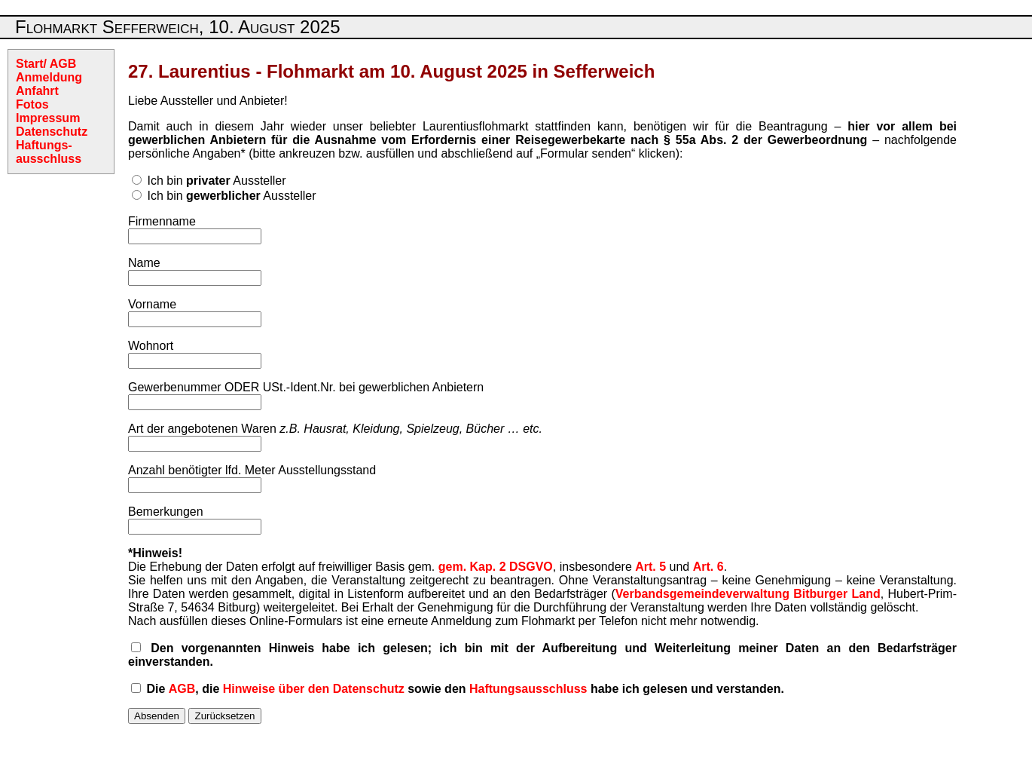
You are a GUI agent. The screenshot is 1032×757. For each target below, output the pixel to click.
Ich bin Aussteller (216, 180)
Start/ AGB (46, 63)
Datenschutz (51, 131)
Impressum (48, 118)
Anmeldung (49, 77)
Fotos (32, 104)
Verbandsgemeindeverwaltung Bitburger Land (748, 593)
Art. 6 (708, 566)
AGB (182, 688)
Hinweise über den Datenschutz (314, 688)
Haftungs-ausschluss (48, 152)
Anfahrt (37, 90)
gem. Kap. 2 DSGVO (495, 566)
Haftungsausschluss (528, 688)
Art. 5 (650, 566)
